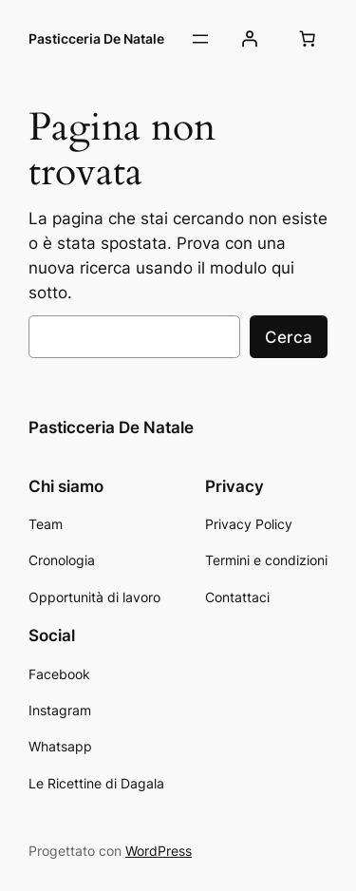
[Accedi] (250, 39)
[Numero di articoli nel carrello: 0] (308, 39)
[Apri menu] (200, 39)
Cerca (288, 337)
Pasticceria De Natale (96, 38)
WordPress (158, 851)
